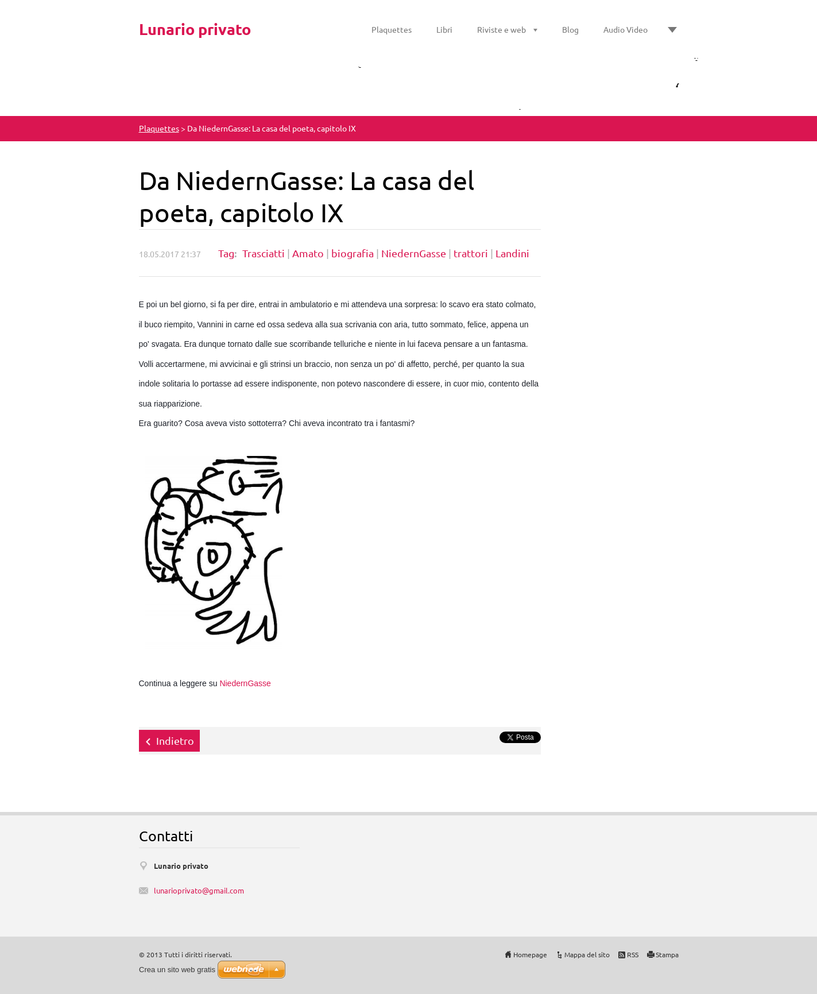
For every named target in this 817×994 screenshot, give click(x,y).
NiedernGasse (413, 253)
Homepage (530, 954)
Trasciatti (263, 253)
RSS (632, 954)
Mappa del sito (587, 954)
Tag (226, 253)
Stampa (667, 954)
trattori (471, 253)
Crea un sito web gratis (177, 969)
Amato (308, 253)
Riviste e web (501, 29)
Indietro (175, 740)
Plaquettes (391, 29)
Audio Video (625, 29)
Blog (570, 29)
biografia (352, 253)
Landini (512, 253)
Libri (444, 29)
